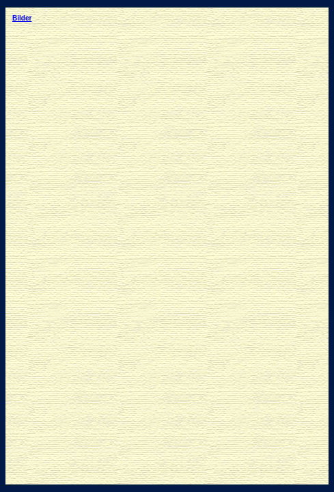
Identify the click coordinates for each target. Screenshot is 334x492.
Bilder (21, 18)
